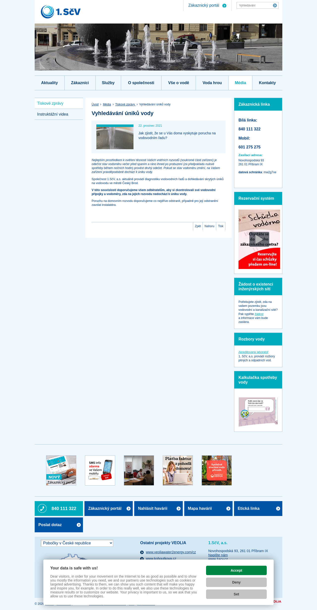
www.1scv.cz (218, 559)
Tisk (220, 226)
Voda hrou (212, 83)
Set (236, 594)
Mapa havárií (200, 508)
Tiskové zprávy (125, 104)
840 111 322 (64, 508)
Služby (108, 83)
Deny (236, 582)
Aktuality (49, 83)
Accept (236, 570)
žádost (259, 314)
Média (240, 83)
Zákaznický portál (203, 5)
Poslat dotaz (50, 525)
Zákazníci (80, 83)
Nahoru (209, 226)
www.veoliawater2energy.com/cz (171, 552)
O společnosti (141, 83)
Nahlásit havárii (152, 508)
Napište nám (218, 555)
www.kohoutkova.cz (161, 559)
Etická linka (249, 508)
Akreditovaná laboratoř (253, 352)
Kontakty (267, 83)
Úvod (95, 104)
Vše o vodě (178, 83)
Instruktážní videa (52, 114)
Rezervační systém (256, 198)
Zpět (198, 226)
